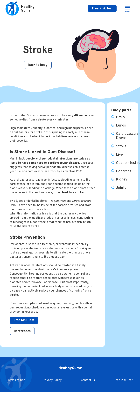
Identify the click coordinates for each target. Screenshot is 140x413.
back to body (38, 65)
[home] (21, 8)
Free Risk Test (102, 9)
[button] (127, 8)
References (22, 331)
